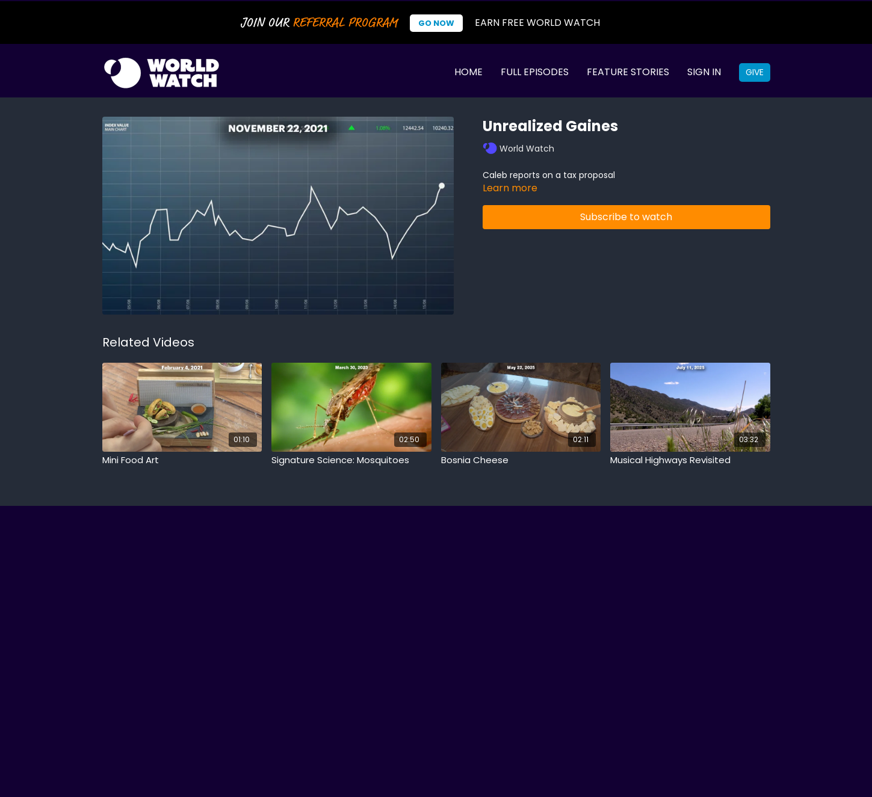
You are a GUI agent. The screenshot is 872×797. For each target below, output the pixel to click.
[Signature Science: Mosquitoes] (351, 460)
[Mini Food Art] (182, 460)
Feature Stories (628, 72)
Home (468, 72)
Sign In (704, 72)
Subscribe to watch (626, 217)
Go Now (436, 23)
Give (755, 72)
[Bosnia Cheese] (521, 460)
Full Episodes (535, 72)
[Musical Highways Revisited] (690, 460)
